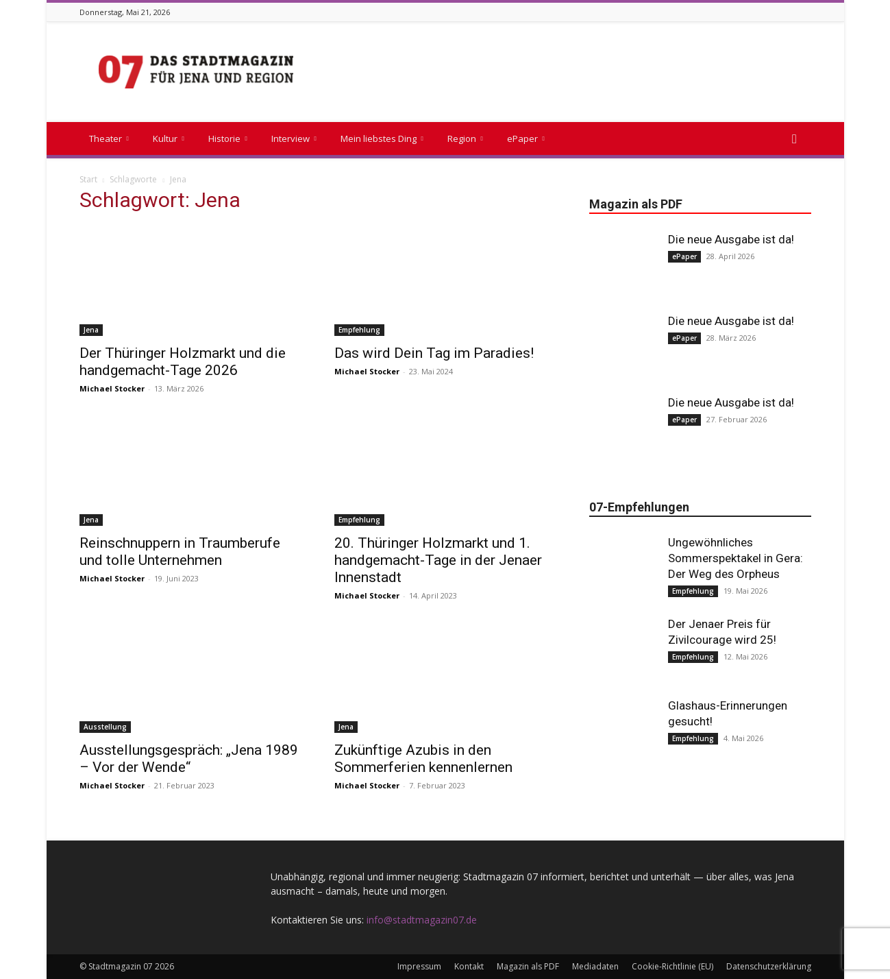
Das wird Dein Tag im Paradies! (434, 353)
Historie (227, 138)
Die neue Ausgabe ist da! (731, 239)
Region (465, 138)
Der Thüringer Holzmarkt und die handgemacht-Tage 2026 (182, 361)
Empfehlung (359, 330)
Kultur (168, 138)
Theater (109, 138)
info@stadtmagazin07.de (422, 919)
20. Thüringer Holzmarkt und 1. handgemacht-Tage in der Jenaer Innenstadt (438, 560)
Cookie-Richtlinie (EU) (672, 966)
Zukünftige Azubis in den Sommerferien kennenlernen (423, 758)
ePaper (526, 138)
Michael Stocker (112, 388)
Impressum (419, 966)
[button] (794, 139)
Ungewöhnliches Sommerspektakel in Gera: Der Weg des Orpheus (735, 558)
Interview (294, 138)
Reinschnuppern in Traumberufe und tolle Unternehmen (179, 551)
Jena (91, 330)
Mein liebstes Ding (382, 138)
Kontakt (469, 966)
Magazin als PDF (528, 966)
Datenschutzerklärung (768, 966)
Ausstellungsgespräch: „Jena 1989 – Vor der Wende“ (188, 758)
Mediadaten (595, 966)
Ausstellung (105, 727)
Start (88, 179)
